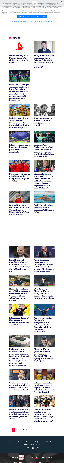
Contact (38, 444)
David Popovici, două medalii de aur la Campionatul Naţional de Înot (44, 209)
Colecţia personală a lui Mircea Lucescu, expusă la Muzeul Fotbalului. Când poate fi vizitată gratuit (44, 388)
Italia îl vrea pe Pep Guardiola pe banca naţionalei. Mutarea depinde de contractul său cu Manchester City (19, 266)
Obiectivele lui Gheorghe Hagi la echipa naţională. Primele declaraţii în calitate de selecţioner (44, 294)
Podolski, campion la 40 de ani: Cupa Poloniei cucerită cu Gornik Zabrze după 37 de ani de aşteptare (19, 123)
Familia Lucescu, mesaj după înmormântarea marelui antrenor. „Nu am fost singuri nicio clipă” (19, 414)
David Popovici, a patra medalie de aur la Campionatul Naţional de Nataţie (19, 177)
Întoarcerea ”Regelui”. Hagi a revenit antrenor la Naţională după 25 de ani (19, 321)
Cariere (20, 442)
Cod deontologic (49, 442)
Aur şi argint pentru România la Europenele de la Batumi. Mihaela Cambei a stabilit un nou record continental (43, 325)
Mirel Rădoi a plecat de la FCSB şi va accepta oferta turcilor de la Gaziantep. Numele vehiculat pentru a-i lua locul (19, 295)
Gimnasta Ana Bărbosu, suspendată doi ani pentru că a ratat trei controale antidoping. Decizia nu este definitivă (44, 151)
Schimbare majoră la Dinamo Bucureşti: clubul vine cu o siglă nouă (18, 59)
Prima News (18, 457)
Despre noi (12, 442)
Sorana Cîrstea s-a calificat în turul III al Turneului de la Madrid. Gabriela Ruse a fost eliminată (19, 210)
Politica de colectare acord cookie (22, 22)
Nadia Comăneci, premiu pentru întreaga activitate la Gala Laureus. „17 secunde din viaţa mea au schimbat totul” (44, 266)
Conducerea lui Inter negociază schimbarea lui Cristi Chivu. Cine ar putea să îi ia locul (19, 386)
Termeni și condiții (28, 444)
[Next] (29, 430)
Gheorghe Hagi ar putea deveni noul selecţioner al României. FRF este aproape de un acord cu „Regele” (43, 355)
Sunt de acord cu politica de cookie (32, 16)
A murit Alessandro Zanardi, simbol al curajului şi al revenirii (43, 122)
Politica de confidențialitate (33, 442)
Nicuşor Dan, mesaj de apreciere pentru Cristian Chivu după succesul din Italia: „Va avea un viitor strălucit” (44, 61)
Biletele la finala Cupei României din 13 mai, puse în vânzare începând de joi (19, 148)
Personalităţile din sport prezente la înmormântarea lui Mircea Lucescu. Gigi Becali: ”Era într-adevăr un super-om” (43, 415)
